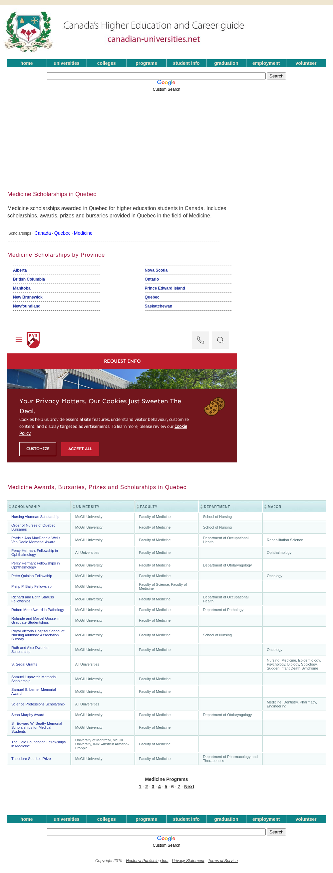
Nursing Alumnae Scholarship (35, 517)
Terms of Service (223, 860)
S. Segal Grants (24, 664)
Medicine (83, 233)
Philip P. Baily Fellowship (31, 586)
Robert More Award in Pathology (37, 610)
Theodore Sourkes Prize (31, 759)
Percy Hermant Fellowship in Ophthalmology (34, 553)
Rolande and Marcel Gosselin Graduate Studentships (35, 620)
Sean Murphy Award (27, 715)
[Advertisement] (128, 139)
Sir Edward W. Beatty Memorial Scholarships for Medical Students (36, 727)
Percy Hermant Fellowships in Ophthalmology (35, 565)
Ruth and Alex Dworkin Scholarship (29, 650)
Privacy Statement (188, 860)
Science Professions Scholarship (38, 704)
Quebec (62, 233)
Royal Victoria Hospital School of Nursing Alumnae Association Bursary (37, 635)
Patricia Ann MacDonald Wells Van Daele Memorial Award (35, 540)
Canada (43, 233)
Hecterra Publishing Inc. (147, 860)
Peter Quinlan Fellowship (31, 576)
